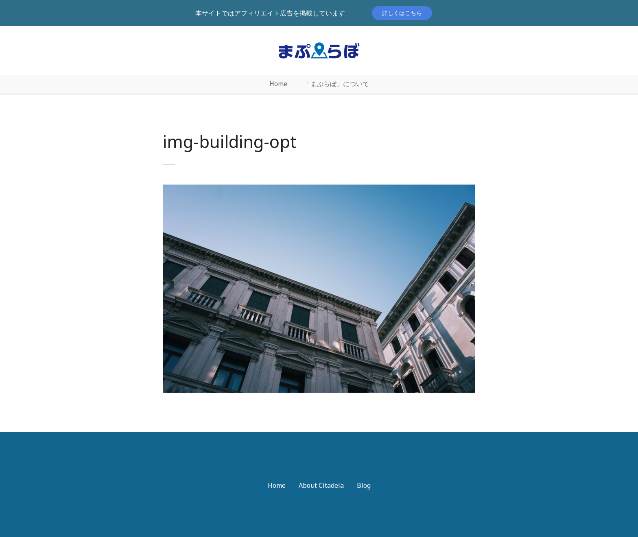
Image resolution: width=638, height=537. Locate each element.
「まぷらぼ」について (336, 83)
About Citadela (321, 485)
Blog (364, 485)
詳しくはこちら (402, 13)
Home (278, 83)
